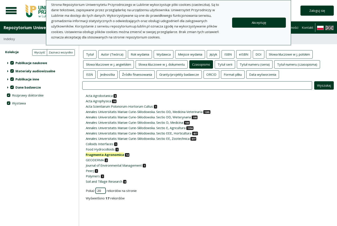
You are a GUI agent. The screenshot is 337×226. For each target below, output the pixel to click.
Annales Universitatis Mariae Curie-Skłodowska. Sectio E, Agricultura (135, 128)
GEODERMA (95, 160)
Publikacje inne (27, 79)
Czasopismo (201, 64)
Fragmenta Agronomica (105, 154)
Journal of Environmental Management (114, 165)
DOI (259, 54)
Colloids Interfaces (99, 144)
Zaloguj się (317, 10)
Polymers (93, 176)
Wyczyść (39, 52)
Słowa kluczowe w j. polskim (289, 54)
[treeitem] (39, 63)
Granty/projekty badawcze (179, 74)
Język (213, 54)
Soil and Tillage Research (104, 181)
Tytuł (90, 54)
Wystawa (19, 103)
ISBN (228, 54)
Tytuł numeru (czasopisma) (297, 64)
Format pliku (233, 74)
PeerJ (90, 171)
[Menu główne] (11, 11)
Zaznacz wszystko (61, 52)
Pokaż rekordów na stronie (111, 191)
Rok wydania (140, 54)
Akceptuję (259, 22)
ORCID (211, 74)
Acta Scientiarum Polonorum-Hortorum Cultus (119, 106)
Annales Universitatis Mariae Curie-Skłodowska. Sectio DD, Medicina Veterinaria (144, 112)
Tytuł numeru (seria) (255, 64)
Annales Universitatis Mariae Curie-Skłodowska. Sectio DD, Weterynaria (138, 117)
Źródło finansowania (137, 74)
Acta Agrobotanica (99, 95)
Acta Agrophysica (98, 101)
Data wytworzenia (262, 74)
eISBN (243, 54)
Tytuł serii (225, 64)
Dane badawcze (28, 87)
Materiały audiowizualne (35, 71)
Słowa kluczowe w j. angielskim (108, 64)
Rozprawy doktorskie (28, 95)
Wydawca (163, 54)
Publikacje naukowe (31, 63)
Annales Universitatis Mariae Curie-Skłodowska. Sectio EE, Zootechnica (138, 138)
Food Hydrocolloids (100, 149)
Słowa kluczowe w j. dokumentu (161, 64)
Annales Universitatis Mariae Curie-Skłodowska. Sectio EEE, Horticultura (138, 133)
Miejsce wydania (190, 54)
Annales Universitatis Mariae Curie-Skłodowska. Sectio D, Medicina (134, 122)
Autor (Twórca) (112, 54)
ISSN (89, 74)
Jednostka (107, 74)
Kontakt (307, 27)
